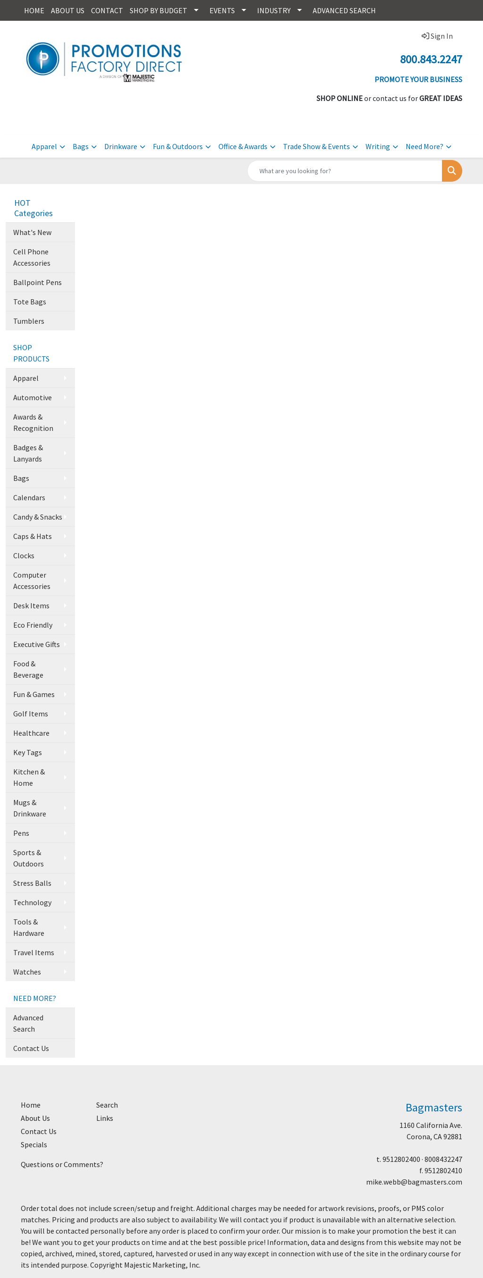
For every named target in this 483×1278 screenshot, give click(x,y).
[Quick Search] (344, 171)
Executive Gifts (36, 644)
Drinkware (120, 146)
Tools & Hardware (28, 927)
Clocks (23, 555)
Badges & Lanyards (28, 453)
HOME (34, 10)
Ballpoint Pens (37, 282)
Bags (81, 146)
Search (107, 1105)
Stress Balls (32, 883)
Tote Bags (29, 301)
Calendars (29, 497)
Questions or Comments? (62, 1164)
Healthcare (31, 733)
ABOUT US (67, 10)
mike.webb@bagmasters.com (414, 1181)
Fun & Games (34, 694)
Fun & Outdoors (178, 146)
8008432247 (443, 1159)
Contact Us (31, 1048)
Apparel (44, 146)
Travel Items (33, 952)
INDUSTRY (274, 10)
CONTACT (107, 10)
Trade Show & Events (316, 146)
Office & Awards (242, 146)
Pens (21, 833)
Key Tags (27, 752)
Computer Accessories (31, 580)
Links (104, 1118)
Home (31, 1105)
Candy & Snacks (37, 516)
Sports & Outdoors (28, 858)
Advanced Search (28, 1023)
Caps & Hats (32, 536)
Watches (27, 971)
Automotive (32, 397)
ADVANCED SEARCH (344, 10)
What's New (32, 232)
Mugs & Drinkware (29, 808)
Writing (378, 146)
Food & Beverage (28, 669)
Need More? (424, 146)
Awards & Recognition (33, 422)
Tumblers (28, 321)
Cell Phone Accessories (31, 257)
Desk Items (31, 605)
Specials (34, 1144)
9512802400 (401, 1159)
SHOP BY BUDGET (158, 10)
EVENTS (222, 10)
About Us (35, 1118)
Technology (32, 902)
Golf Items (30, 713)
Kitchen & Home (29, 777)
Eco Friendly (32, 625)
